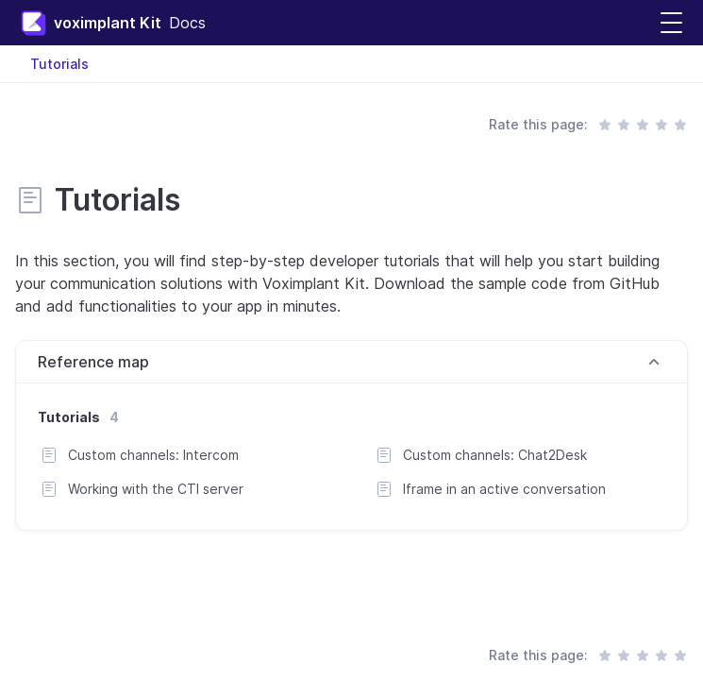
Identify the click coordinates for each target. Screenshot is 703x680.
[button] (671, 23)
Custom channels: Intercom (153, 455)
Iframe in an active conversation (504, 489)
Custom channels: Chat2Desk (495, 455)
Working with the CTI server (155, 489)
